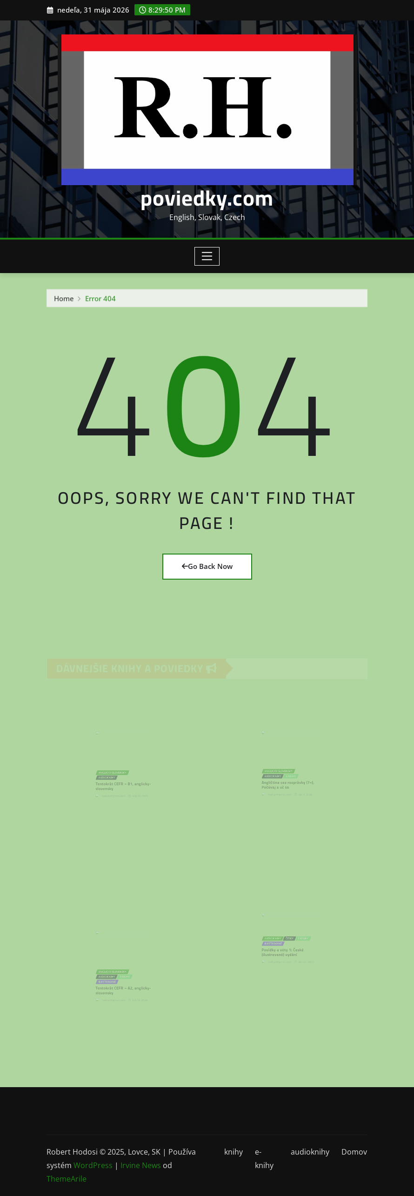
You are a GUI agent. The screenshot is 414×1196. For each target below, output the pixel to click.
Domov (354, 1152)
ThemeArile (67, 1179)
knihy (233, 1152)
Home (64, 300)
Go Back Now (207, 566)
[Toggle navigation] (207, 256)
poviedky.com (207, 198)
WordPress (93, 1165)
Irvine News (140, 1165)
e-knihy (264, 1158)
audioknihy (310, 1152)
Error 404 (100, 300)
